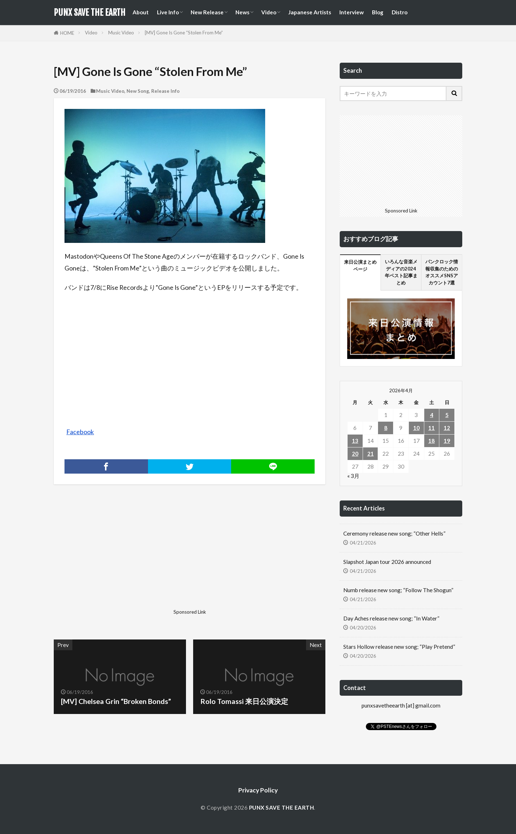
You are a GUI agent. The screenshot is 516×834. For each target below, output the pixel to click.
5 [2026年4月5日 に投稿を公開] (447, 415)
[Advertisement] (121, 556)
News (242, 12)
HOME (67, 33)
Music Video (121, 32)
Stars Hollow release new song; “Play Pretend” (399, 646)
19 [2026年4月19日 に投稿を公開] (447, 440)
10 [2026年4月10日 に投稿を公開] (416, 428)
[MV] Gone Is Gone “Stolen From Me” (184, 32)
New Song (137, 91)
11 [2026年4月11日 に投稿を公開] (431, 428)
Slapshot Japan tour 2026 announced (387, 562)
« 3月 (353, 476)
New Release (207, 12)
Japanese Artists (309, 12)
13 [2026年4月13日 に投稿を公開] (355, 440)
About (141, 12)
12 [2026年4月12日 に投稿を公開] (447, 428)
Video (268, 12)
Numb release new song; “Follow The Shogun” (398, 590)
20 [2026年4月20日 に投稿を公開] (355, 453)
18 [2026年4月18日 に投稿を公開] (431, 440)
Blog (377, 12)
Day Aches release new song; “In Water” (391, 618)
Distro (399, 12)
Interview (351, 12)
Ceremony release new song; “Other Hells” (394, 533)
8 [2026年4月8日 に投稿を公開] (385, 428)
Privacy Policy (258, 790)
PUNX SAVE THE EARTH (89, 12)
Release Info (165, 91)
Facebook (80, 432)
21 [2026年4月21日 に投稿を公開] (370, 453)
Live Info (168, 12)
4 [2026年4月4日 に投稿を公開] (431, 415)
